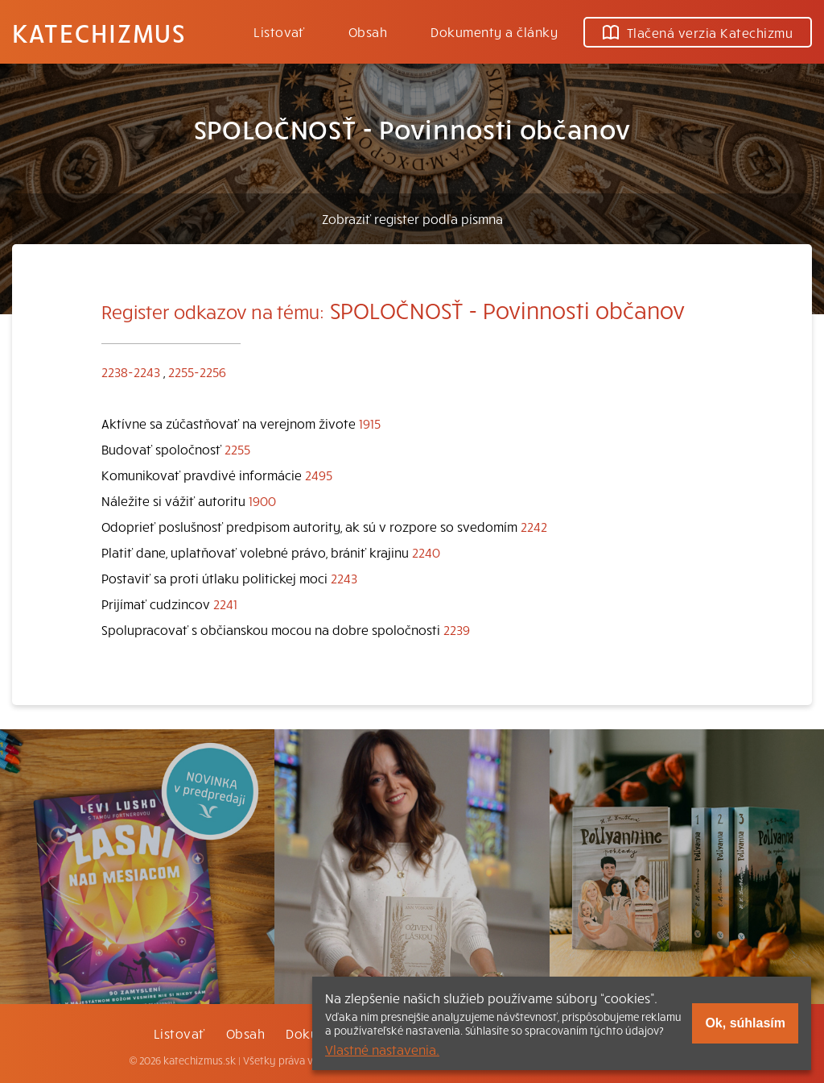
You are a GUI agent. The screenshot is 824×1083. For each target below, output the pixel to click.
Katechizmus (99, 32)
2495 (318, 475)
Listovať (279, 31)
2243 (344, 578)
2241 (225, 603)
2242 (534, 526)
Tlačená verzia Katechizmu (698, 32)
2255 (237, 449)
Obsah (367, 31)
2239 (456, 629)
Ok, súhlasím (745, 1023)
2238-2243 (130, 371)
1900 (262, 500)
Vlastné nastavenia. (382, 1049)
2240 (426, 552)
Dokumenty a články (494, 31)
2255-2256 (197, 371)
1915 (370, 423)
